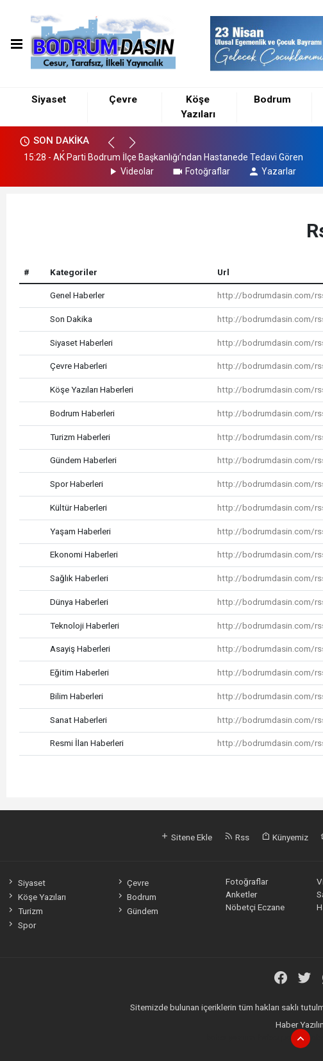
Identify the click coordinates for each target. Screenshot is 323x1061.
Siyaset (48, 99)
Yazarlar (272, 171)
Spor (20, 925)
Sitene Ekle (186, 837)
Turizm (24, 911)
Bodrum (272, 99)
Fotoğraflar (201, 171)
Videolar (130, 171)
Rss (236, 837)
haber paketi (281, 1037)
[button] (117, 148)
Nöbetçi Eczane (255, 907)
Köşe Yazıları (35, 897)
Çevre (123, 99)
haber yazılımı (231, 1037)
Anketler (241, 894)
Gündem (137, 911)
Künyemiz (284, 837)
